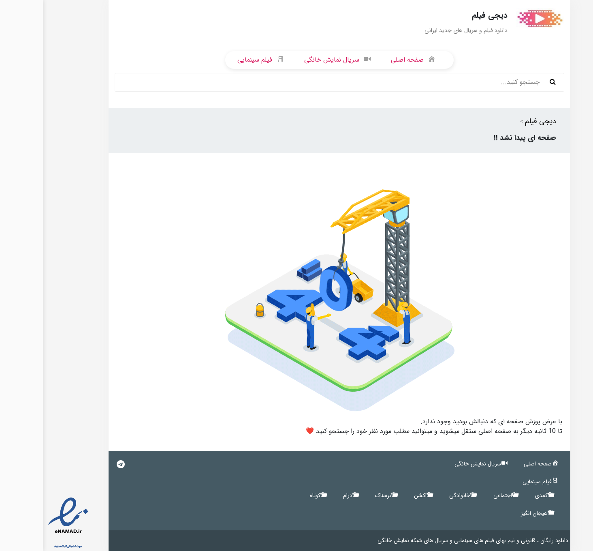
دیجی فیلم (497, 121)
